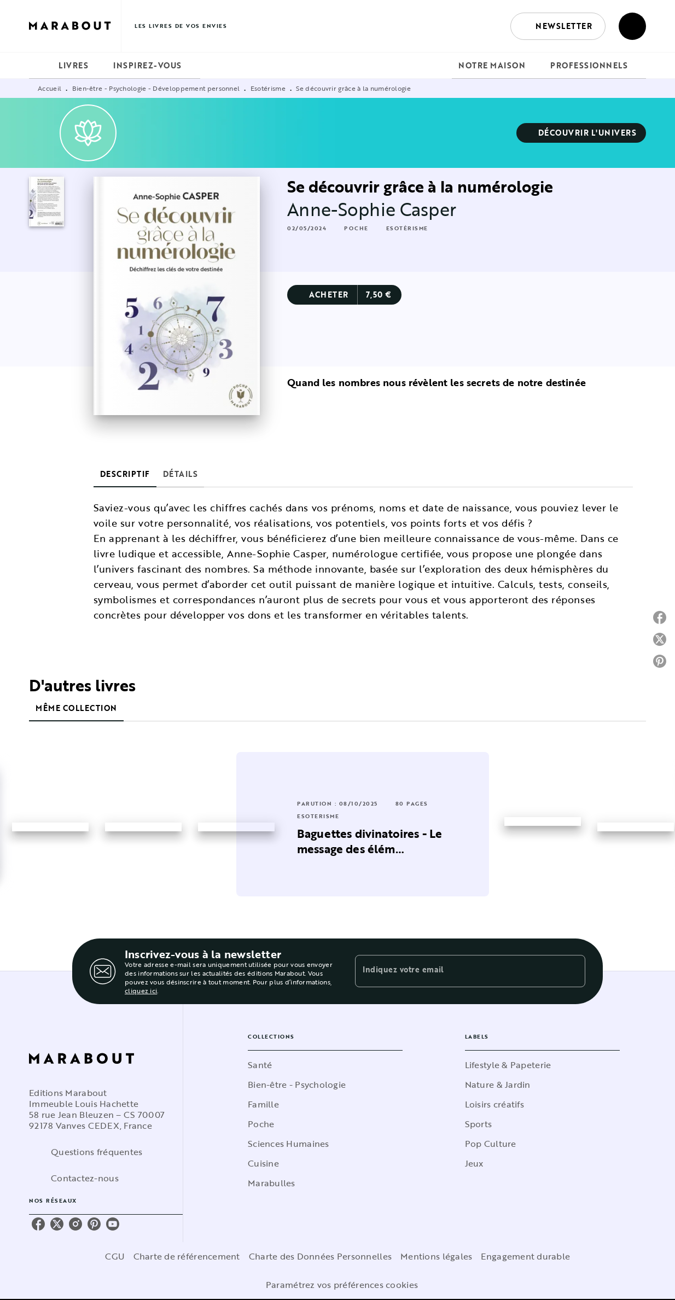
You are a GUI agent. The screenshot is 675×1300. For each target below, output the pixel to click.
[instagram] (75, 1224)
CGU (115, 1256)
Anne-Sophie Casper (371, 209)
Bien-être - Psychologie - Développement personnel (156, 88)
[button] (558, 26)
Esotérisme (268, 88)
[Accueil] (75, 26)
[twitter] (57, 1224)
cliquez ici (141, 990)
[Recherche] (632, 26)
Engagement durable (525, 1256)
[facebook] (38, 1224)
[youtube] (112, 1224)
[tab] (40, 66)
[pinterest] (94, 1224)
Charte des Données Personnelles (320, 1256)
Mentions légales (436, 1256)
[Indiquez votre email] (456, 971)
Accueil (49, 88)
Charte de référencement (186, 1256)
